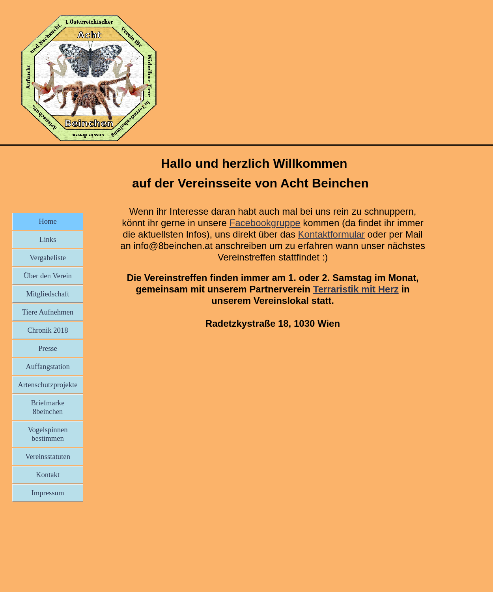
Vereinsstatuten (47, 456)
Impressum (48, 493)
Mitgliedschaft (47, 294)
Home (48, 221)
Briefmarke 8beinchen (48, 407)
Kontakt (48, 474)
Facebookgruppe (264, 222)
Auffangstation (48, 366)
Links (47, 239)
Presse (47, 348)
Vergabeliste (48, 257)
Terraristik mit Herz (356, 289)
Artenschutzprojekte (47, 384)
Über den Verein (48, 276)
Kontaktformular (331, 234)
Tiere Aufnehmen (47, 312)
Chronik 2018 (47, 330)
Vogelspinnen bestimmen (47, 433)
